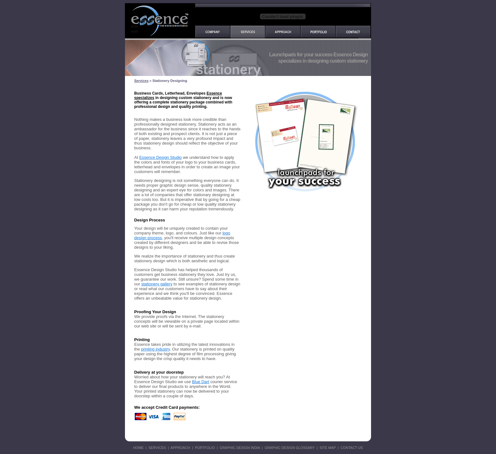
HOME (138, 448)
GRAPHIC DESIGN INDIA (240, 448)
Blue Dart (200, 381)
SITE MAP (328, 448)
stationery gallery (156, 284)
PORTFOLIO (205, 448)
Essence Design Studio (160, 157)
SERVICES (157, 448)
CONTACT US (351, 448)
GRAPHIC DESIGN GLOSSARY (289, 448)
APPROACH (180, 448)
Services (141, 81)
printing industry (155, 349)
